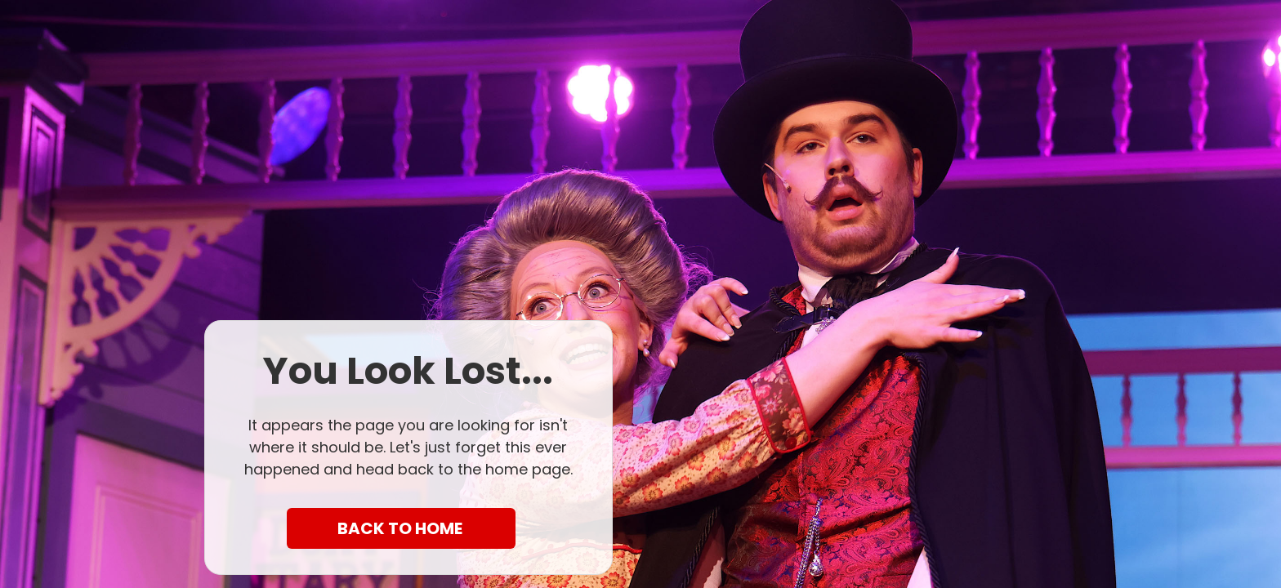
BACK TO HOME (401, 528)
